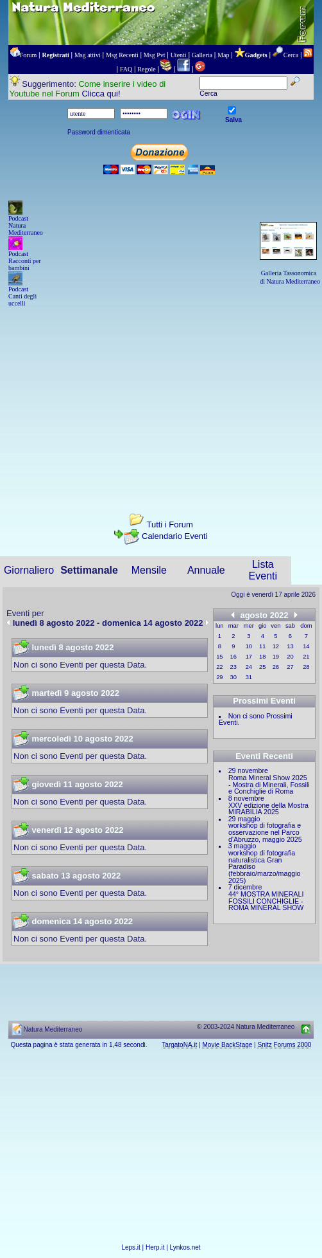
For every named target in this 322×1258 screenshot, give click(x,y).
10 (249, 646)
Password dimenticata (98, 132)
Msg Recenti (122, 55)
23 (233, 667)
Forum (28, 55)
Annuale (206, 570)
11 (262, 646)
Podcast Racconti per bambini (24, 260)
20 (290, 656)
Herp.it (155, 1247)
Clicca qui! (101, 93)
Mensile (149, 570)
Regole (146, 69)
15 (219, 656)
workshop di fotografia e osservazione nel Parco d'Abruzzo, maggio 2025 (265, 832)
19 (276, 656)
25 (262, 667)
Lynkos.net (185, 1247)
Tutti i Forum (169, 524)
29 (219, 677)
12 (276, 646)
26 (276, 667)
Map (223, 55)
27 (290, 667)
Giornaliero (29, 570)
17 (249, 656)
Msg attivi (87, 55)
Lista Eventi (263, 570)
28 (306, 667)
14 (306, 646)
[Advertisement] (161, 399)
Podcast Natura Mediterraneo (25, 225)
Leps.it (130, 1247)
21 (306, 656)
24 (249, 667)
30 (233, 677)
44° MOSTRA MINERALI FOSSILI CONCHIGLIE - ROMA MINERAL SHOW (265, 900)
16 (233, 656)
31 (249, 677)
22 (219, 667)
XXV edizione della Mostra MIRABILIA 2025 (268, 808)
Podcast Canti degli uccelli (22, 296)
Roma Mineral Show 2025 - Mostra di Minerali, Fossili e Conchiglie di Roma (269, 784)
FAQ (126, 69)
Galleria (202, 55)
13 (290, 646)
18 (262, 656)
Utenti (179, 55)
